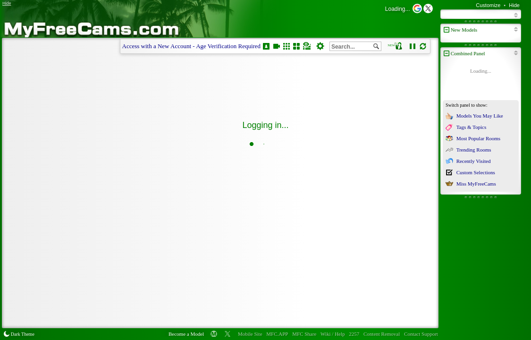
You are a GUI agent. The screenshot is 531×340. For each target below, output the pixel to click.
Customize (488, 5)
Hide (514, 5)
